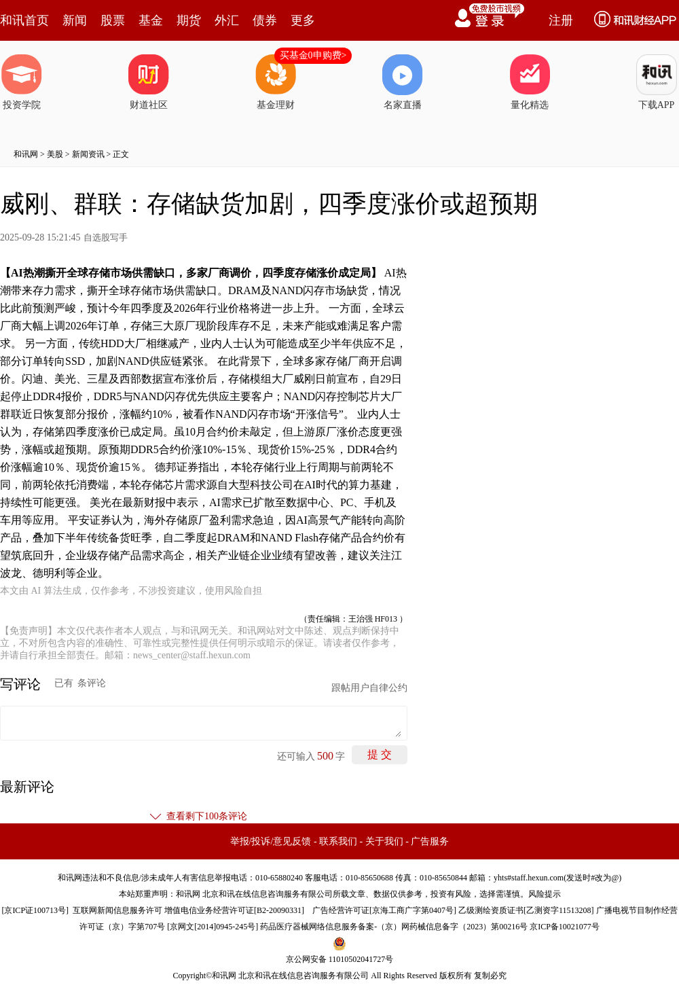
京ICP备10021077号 (565, 926)
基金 (151, 20)
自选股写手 (106, 237)
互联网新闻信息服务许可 (117, 910)
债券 (265, 20)
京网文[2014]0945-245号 (212, 926)
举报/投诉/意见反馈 (271, 841)
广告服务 (430, 841)
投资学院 (21, 82)
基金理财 (275, 82)
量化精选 (529, 82)
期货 (189, 20)
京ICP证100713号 (35, 910)
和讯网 (26, 154)
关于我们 (384, 841)
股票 (112, 20)
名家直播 (402, 82)
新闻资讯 (88, 154)
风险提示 (544, 894)
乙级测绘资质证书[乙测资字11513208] (526, 910)
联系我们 (338, 841)
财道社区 (148, 82)
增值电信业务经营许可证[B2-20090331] (234, 910)
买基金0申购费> (313, 55)
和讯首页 (24, 20)
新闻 (74, 20)
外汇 (227, 20)
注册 (561, 20)
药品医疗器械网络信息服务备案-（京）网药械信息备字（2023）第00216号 (394, 926)
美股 (55, 154)
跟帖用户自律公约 (369, 688)
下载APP (656, 82)
